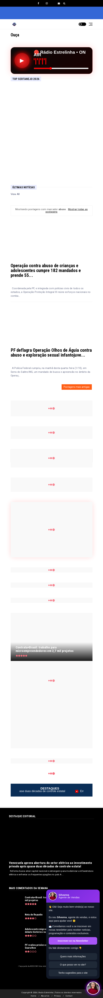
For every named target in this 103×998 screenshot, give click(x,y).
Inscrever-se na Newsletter (73, 940)
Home (33, 996)
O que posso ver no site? (73, 964)
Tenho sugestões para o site (72, 972)
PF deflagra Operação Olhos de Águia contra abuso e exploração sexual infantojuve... (51, 353)
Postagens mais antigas (77, 387)
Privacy (57, 996)
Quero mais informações (73, 956)
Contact (68, 996)
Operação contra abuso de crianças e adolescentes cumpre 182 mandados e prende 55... (46, 270)
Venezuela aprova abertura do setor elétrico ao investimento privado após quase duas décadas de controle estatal (50, 864)
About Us (45, 996)
